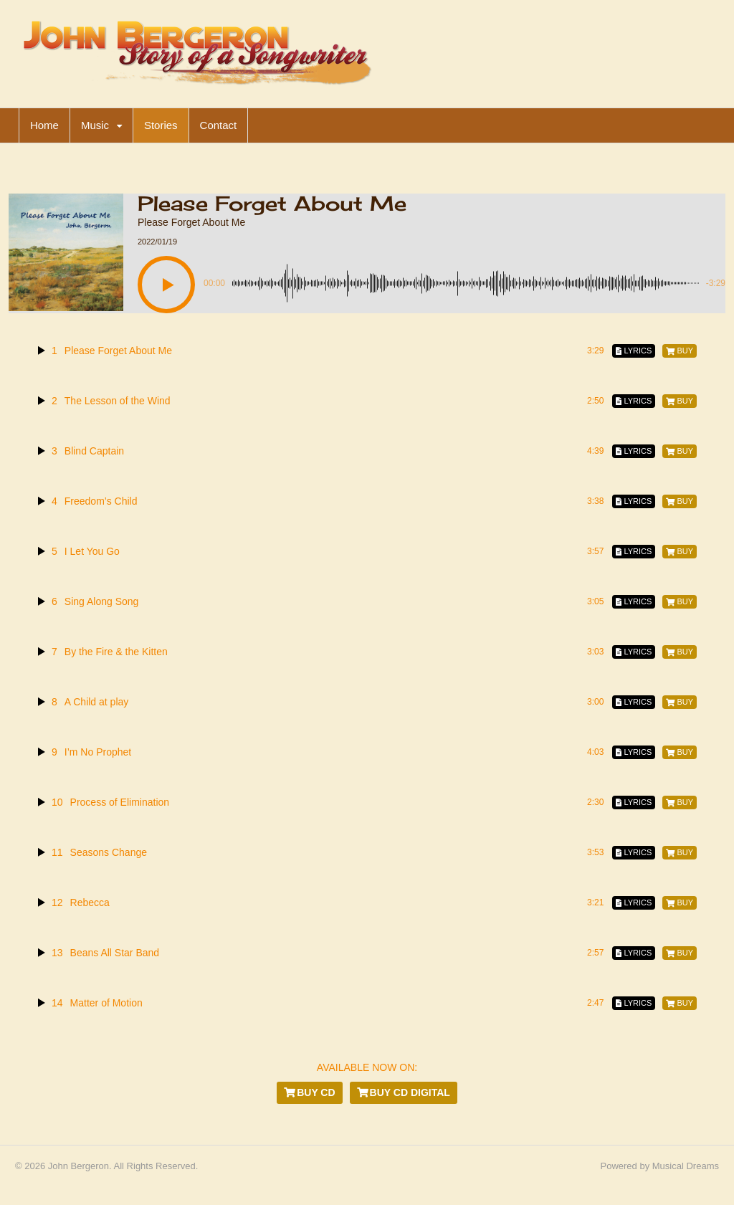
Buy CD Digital (403, 1092)
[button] (166, 284)
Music (95, 125)
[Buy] (679, 351)
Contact (218, 125)
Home (44, 125)
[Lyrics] (633, 351)
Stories (161, 125)
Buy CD (309, 1092)
